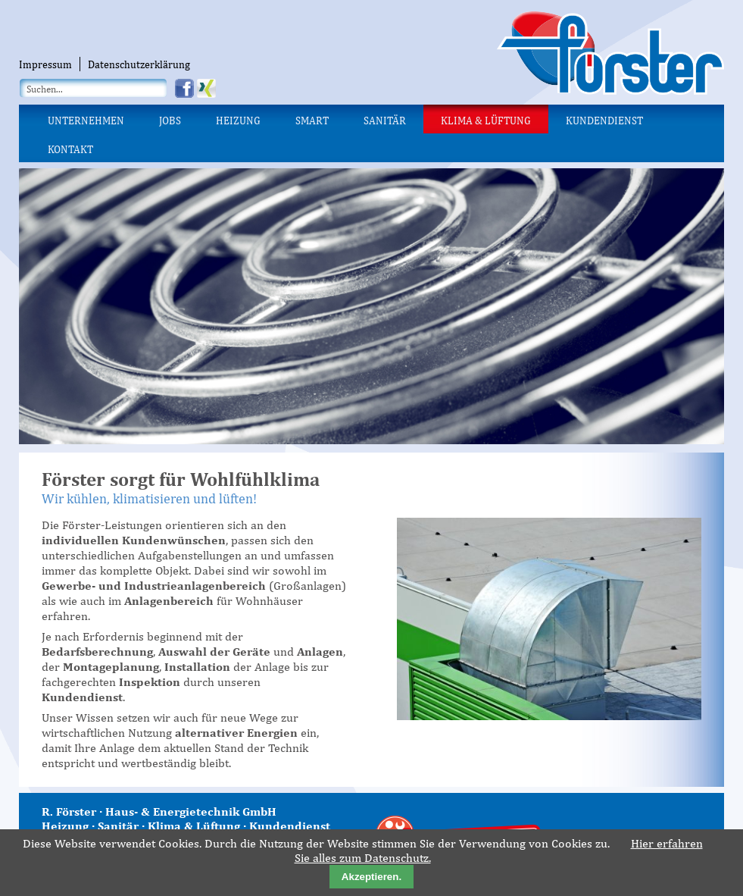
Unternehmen (86, 120)
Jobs (170, 120)
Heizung (238, 120)
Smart (312, 120)
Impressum (45, 64)
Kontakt (70, 149)
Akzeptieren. (371, 876)
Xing (207, 88)
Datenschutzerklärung (139, 64)
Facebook (185, 88)
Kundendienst (604, 120)
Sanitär (385, 120)
